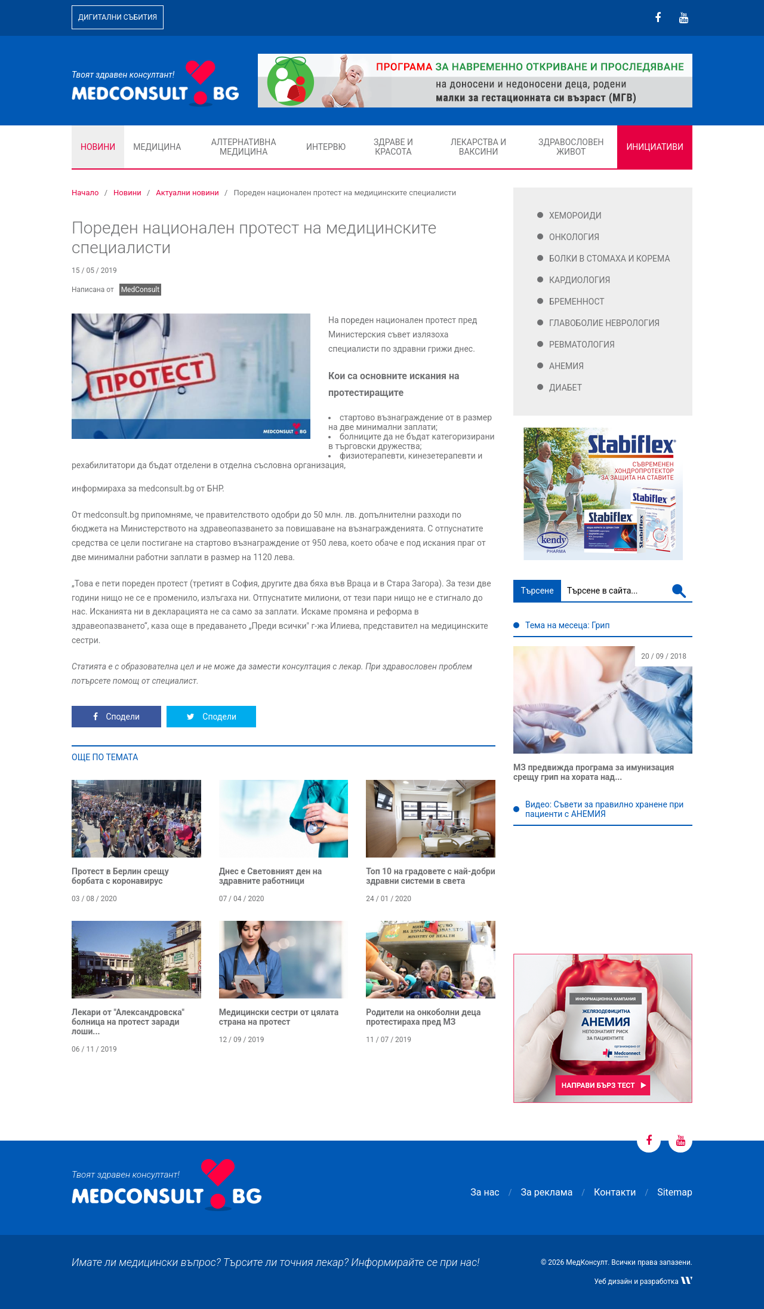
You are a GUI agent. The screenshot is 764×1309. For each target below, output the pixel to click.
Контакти (615, 1192)
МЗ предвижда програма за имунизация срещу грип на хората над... (593, 772)
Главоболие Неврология (604, 323)
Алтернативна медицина (243, 146)
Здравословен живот (571, 146)
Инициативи (654, 147)
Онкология (574, 237)
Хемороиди (575, 215)
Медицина (157, 147)
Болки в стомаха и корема (609, 258)
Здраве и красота (393, 146)
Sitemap (674, 1192)
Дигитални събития (117, 17)
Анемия (566, 366)
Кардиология (580, 280)
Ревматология (582, 344)
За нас (484, 1192)
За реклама (547, 1192)
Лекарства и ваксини (478, 146)
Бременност (577, 301)
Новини (98, 147)
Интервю (326, 147)
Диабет (565, 387)
